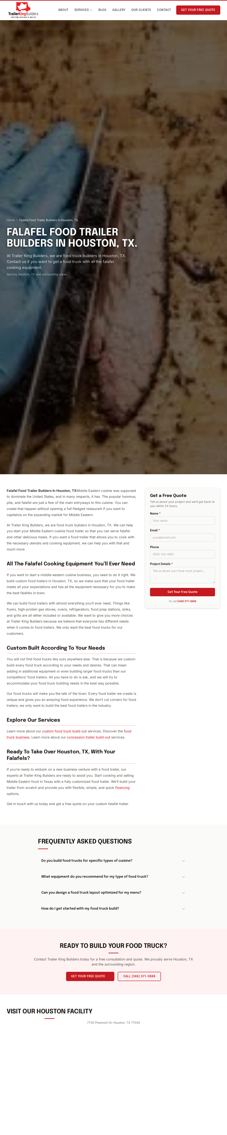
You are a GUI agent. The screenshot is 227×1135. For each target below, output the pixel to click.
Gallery (118, 10)
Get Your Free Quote (198, 10)
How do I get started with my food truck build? (113, 909)
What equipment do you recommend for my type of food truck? (113, 877)
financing (122, 788)
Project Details (161, 564)
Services (83, 10)
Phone (154, 547)
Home (11, 220)
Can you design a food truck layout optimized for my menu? (113, 893)
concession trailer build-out (88, 737)
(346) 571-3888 (186, 601)
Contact (164, 10)
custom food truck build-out (64, 731)
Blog (102, 10)
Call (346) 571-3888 (139, 976)
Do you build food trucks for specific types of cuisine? (113, 861)
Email (155, 530)
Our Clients (141, 10)
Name (155, 513)
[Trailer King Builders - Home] (23, 10)
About (63, 10)
